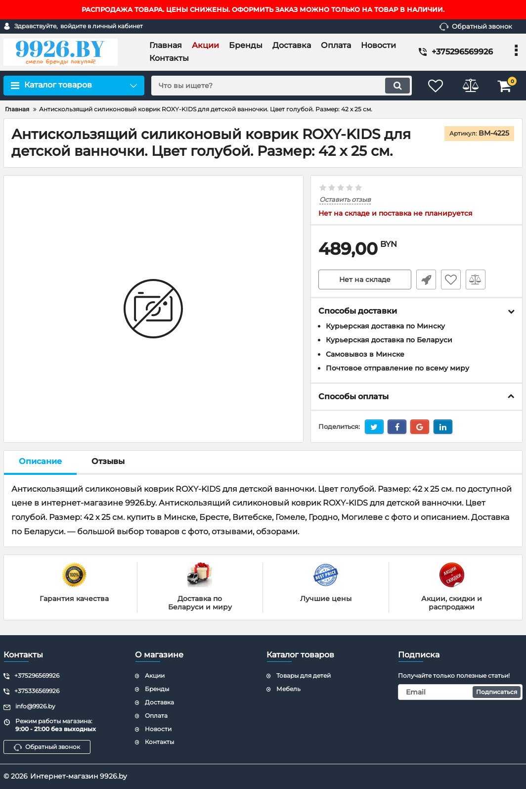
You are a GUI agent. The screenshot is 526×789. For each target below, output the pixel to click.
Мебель (288, 689)
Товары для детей (303, 675)
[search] (281, 85)
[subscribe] (460, 692)
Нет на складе (365, 279)
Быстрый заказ (426, 279)
